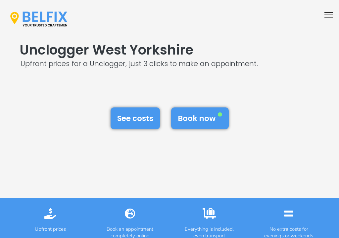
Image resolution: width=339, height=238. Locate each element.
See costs (135, 118)
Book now (200, 118)
